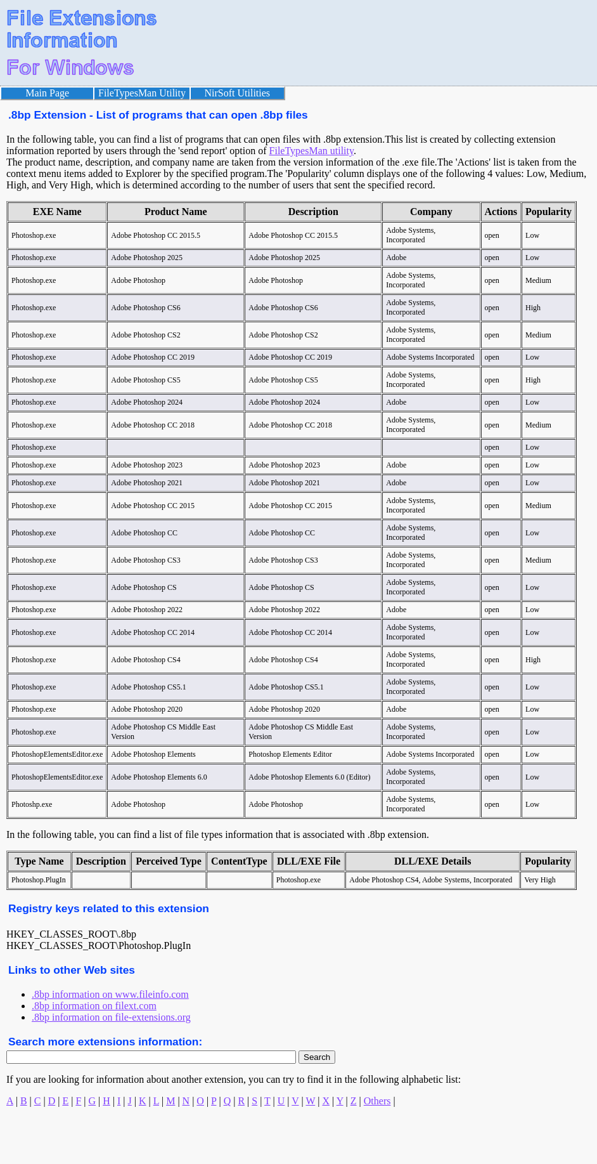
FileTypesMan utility (311, 150)
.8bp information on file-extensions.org (111, 1017)
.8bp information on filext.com (94, 1005)
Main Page (47, 93)
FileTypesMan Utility (142, 93)
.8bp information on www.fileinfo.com (110, 994)
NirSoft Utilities (238, 93)
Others (377, 1100)
